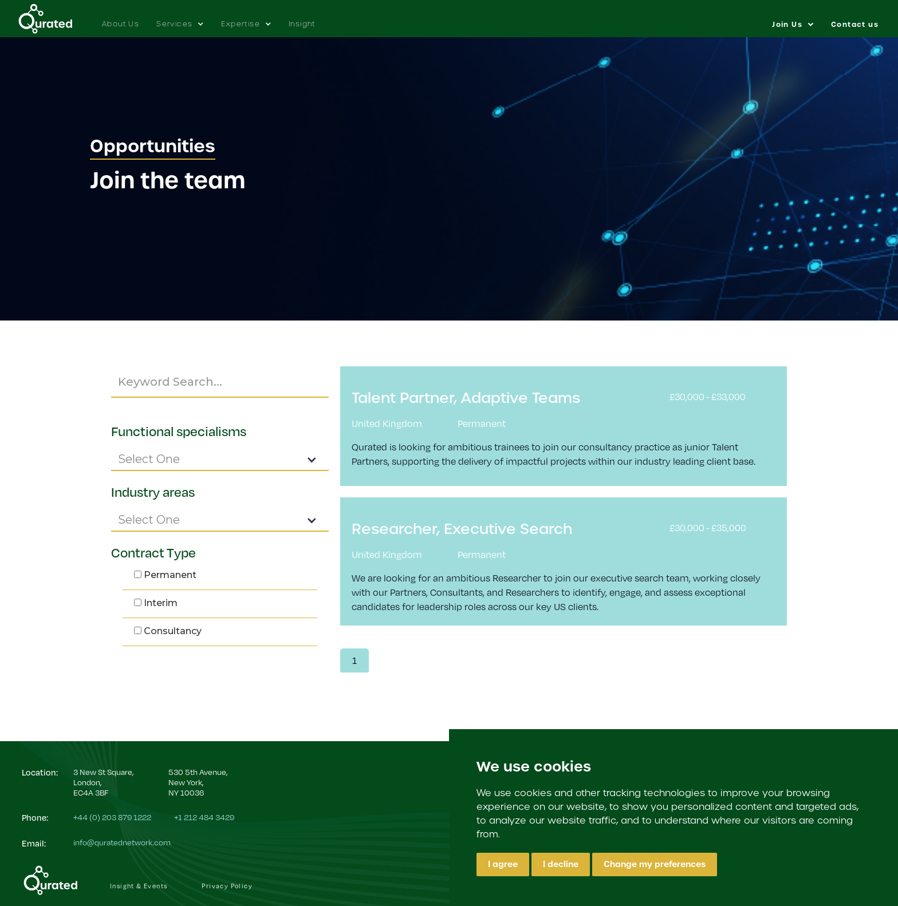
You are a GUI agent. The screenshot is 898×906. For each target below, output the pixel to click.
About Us (120, 23)
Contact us (855, 24)
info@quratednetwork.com (122, 842)
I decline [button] (560, 864)
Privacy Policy (227, 886)
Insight (302, 23)
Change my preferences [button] (655, 864)
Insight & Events (138, 886)
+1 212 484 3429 (204, 817)
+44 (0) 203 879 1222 (112, 817)
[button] (180, 18)
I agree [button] (503, 864)
